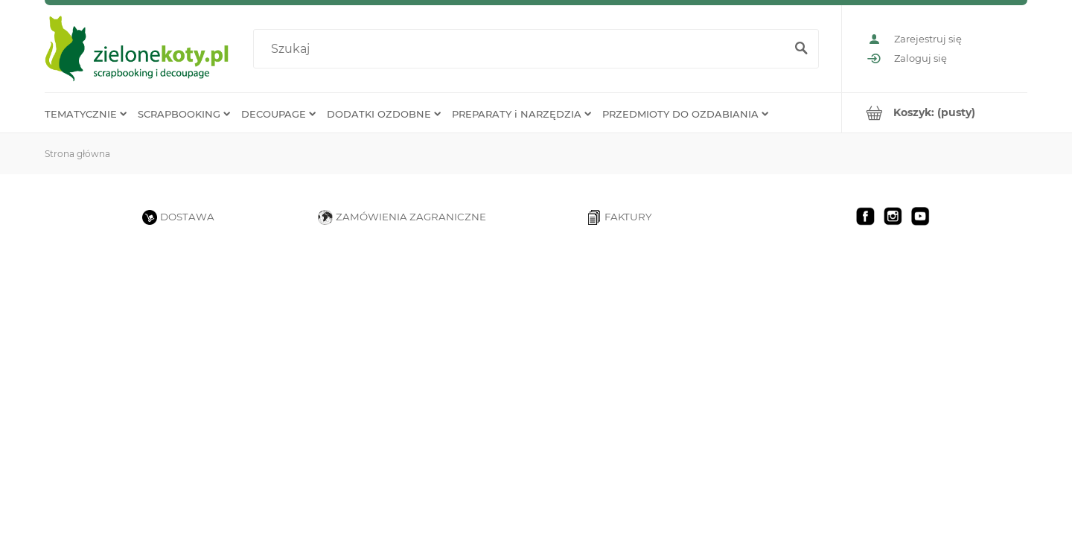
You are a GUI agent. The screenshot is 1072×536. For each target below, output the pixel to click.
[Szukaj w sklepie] (522, 49)
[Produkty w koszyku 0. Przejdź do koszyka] (934, 113)
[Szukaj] (801, 49)
